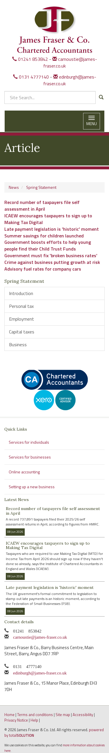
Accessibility (83, 715)
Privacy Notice (16, 720)
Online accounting (24, 472)
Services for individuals (29, 442)
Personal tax (21, 306)
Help (34, 720)
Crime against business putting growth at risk (52, 262)
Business (18, 344)
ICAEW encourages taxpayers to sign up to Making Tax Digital (48, 219)
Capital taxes (21, 331)
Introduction (21, 293)
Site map (63, 715)
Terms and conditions (35, 715)
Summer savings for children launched (44, 235)
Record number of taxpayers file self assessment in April (42, 205)
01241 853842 (30, 59)
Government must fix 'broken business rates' (50, 255)
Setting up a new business (32, 487)
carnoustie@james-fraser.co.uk (70, 62)
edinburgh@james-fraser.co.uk (69, 80)
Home (9, 715)
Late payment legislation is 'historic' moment (51, 228)
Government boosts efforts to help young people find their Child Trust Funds (47, 245)
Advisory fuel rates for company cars (42, 268)
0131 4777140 (31, 76)
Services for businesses (30, 457)
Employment (21, 318)
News (14, 187)
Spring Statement (41, 187)
